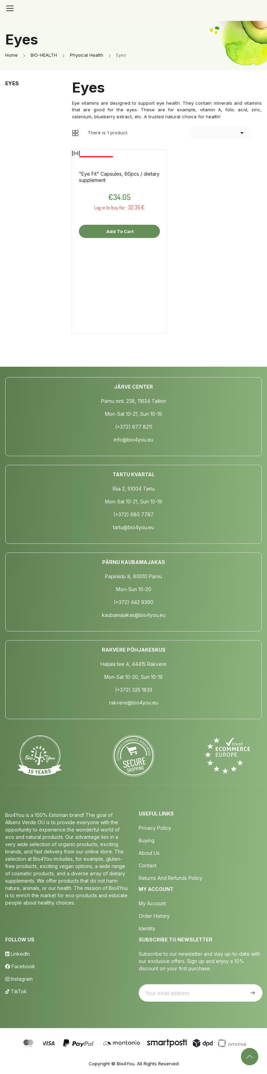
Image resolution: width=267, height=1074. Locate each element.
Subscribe (251, 993)
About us (149, 853)
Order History (154, 916)
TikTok (16, 991)
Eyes (12, 83)
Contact (147, 865)
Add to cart (119, 231)
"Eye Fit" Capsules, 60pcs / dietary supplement (119, 177)
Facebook (20, 966)
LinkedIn (17, 954)
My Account (152, 903)
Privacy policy (155, 828)
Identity (147, 928)
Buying (146, 840)
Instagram (19, 979)
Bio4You (126, 1063)
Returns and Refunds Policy (170, 878)
